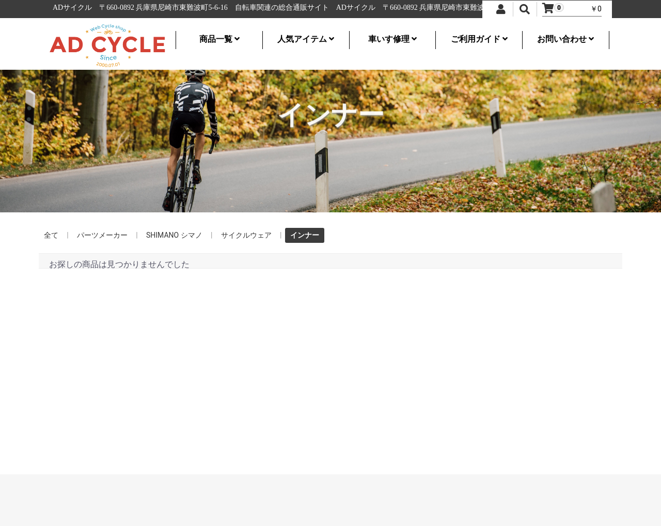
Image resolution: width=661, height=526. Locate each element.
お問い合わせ (565, 39)
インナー (304, 235)
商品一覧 (219, 39)
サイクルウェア (246, 235)
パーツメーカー (102, 235)
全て (51, 235)
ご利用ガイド (479, 39)
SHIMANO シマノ (174, 235)
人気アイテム (305, 39)
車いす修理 (392, 39)
